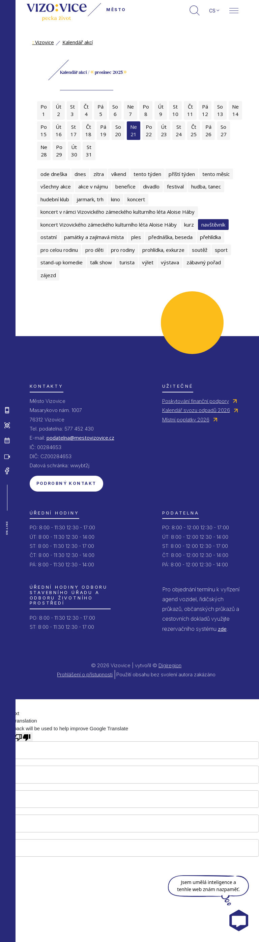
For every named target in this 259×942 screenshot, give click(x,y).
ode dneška (53, 174)
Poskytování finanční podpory (195, 401)
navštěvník (213, 224)
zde (222, 628)
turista (127, 262)
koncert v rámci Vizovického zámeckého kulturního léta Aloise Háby (117, 211)
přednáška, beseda (170, 237)
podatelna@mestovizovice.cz (80, 437)
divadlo (151, 186)
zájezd (48, 275)
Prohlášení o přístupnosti (85, 674)
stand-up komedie (61, 262)
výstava (170, 262)
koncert (136, 199)
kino (115, 199)
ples (136, 237)
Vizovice (43, 42)
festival (175, 186)
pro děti (94, 249)
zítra (98, 174)
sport (221, 249)
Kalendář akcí (77, 42)
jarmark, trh (90, 199)
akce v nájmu (93, 186)
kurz (189, 224)
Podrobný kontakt (66, 483)
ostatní (48, 237)
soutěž (199, 249)
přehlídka (210, 237)
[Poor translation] (22, 736)
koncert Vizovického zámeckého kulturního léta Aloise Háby (108, 224)
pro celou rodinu (59, 249)
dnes (80, 174)
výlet (147, 262)
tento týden (147, 174)
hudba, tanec (206, 186)
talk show (101, 262)
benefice (125, 186)
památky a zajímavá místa (94, 237)
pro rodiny (123, 249)
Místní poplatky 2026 (185, 419)
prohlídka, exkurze (163, 249)
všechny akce (55, 186)
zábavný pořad (203, 262)
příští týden (182, 174)
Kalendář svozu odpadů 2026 (196, 410)
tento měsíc (216, 174)
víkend (118, 174)
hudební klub (54, 199)
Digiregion (170, 665)
